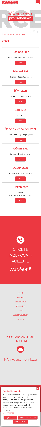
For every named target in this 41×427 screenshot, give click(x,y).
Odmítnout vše (20, 422)
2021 (23, 34)
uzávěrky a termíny (20, 315)
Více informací (8, 413)
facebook (20, 297)
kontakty (20, 319)
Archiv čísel (16, 34)
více (20, 63)
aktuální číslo (20, 302)
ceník (20, 310)
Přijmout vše (10, 418)
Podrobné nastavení (28, 418)
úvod (20, 293)
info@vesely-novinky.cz (20, 359)
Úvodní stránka (7, 34)
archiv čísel (20, 306)
